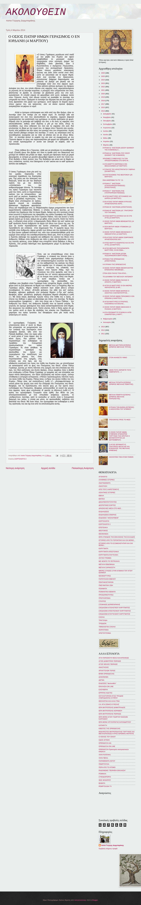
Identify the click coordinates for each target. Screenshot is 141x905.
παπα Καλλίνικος (105, 755)
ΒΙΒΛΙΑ (101, 496)
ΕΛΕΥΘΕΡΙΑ (103, 690)
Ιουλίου (106, 131)
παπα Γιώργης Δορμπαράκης (112, 845)
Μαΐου (105, 138)
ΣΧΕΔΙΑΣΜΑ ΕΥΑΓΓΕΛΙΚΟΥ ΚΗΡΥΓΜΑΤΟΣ (114, 614)
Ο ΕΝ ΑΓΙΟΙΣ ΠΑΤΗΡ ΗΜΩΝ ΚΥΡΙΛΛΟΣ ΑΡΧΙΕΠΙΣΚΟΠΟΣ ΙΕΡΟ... (117, 202)
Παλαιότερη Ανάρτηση (83, 468)
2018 (103, 100)
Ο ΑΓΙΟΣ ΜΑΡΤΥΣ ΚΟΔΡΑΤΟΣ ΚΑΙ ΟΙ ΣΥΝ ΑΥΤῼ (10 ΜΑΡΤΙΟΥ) (118, 244)
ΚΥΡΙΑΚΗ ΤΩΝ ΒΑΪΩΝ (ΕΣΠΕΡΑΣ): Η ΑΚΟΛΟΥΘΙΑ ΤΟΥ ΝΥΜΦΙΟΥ (121, 408)
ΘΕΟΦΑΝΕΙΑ (103, 534)
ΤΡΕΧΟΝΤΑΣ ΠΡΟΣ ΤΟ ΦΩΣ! (119, 420)
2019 (103, 97)
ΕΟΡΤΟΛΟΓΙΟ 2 (20, 459)
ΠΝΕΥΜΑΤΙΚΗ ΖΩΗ (106, 585)
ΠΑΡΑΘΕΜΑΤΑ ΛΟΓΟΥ (107, 761)
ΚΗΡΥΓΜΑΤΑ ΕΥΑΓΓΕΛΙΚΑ (108, 555)
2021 (103, 90)
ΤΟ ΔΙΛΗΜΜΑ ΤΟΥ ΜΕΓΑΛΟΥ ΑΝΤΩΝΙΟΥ (118, 277)
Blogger (95, 900)
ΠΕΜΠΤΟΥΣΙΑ (104, 764)
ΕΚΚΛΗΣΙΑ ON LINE (106, 686)
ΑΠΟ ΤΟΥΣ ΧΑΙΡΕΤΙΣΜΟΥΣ (109, 489)
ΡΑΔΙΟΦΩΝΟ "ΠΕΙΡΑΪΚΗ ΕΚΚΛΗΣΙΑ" (112, 770)
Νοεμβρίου (107, 117)
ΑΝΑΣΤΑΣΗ (103, 486)
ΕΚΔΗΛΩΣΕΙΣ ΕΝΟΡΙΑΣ (107, 515)
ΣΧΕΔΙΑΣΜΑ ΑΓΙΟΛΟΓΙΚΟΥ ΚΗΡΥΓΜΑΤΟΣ (114, 608)
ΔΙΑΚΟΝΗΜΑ (103, 677)
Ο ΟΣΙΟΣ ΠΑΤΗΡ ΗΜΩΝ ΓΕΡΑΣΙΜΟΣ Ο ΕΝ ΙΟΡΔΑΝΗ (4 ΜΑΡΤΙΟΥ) (118, 297)
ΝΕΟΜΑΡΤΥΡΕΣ (105, 576)
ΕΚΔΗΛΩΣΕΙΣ (104, 512)
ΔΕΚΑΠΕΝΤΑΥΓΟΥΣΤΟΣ (108, 502)
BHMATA (102, 783)
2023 (103, 83)
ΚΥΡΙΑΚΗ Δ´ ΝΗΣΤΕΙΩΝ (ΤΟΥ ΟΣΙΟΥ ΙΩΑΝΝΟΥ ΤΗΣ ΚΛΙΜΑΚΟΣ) (116, 154)
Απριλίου (106, 141)
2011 (103, 334)
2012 (103, 330)
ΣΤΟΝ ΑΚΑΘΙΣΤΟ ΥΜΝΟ (118, 357)
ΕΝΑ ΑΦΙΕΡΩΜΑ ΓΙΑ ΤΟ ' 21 (113, 180)
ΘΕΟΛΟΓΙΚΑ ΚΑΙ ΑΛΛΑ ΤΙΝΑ (109, 701)
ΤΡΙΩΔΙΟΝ (102, 623)
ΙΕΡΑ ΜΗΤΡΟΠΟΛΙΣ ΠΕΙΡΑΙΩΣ (110, 714)
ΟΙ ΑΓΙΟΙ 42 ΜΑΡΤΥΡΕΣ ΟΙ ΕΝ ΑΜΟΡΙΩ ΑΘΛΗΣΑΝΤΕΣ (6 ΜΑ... (117, 286)
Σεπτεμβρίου (108, 124)
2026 (103, 73)
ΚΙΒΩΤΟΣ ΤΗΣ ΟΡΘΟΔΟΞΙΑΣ (109, 728)
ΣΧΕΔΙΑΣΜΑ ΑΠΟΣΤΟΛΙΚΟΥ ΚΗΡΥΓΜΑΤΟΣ (115, 611)
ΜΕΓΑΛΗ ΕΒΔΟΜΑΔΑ (107, 564)
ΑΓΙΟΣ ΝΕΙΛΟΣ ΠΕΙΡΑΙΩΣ (108, 664)
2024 (103, 80)
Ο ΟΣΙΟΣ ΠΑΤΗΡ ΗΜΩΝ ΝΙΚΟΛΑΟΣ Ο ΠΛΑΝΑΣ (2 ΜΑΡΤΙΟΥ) (117, 308)
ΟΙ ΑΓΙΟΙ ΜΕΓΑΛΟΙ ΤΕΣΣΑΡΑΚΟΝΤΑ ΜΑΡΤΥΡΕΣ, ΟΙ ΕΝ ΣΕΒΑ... (116, 249)
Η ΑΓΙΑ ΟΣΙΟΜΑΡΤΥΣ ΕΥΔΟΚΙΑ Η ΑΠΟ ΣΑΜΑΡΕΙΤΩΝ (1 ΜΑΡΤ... (117, 313)
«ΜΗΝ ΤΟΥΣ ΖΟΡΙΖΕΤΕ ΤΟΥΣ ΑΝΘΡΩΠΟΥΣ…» (120, 371)
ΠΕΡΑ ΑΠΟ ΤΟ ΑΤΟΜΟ (107, 767)
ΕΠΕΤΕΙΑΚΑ (103, 527)
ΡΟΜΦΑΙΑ (102, 774)
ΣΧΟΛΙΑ (102, 617)
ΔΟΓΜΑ (101, 680)
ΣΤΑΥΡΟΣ (102, 601)
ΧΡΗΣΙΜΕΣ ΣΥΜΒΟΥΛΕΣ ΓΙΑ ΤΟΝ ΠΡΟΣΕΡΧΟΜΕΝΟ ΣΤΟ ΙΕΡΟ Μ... (116, 159)
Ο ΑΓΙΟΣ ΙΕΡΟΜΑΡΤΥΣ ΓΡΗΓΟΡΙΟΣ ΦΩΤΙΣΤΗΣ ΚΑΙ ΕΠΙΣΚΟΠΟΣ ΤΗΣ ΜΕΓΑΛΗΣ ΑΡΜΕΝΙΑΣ (119, 447)
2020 (103, 94)
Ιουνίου (106, 134)
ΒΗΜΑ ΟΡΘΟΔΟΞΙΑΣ (106, 674)
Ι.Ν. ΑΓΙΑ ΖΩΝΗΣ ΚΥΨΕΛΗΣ (109, 704)
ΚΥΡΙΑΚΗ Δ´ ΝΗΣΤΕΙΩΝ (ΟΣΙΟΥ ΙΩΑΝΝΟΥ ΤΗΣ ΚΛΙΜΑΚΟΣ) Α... (118, 149)
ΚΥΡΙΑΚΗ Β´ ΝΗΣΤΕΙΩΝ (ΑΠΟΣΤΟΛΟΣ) (117, 207)
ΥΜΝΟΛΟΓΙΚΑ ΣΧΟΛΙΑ (107, 627)
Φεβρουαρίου (108, 319)
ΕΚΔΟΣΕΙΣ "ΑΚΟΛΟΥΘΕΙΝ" (109, 518)
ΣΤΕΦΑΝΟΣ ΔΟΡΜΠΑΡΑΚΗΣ (109, 604)
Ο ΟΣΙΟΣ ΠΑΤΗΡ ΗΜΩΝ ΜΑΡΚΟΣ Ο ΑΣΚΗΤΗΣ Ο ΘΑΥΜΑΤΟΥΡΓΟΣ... (116, 292)
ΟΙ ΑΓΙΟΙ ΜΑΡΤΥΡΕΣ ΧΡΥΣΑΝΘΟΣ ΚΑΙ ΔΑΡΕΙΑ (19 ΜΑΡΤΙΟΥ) (117, 197)
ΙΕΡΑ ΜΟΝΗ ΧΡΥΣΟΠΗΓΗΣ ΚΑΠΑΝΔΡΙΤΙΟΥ (115, 722)
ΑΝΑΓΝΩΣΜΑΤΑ (104, 483)
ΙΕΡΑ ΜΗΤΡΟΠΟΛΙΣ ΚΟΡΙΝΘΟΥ (110, 711)
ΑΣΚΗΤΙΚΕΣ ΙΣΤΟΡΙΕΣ (107, 492)
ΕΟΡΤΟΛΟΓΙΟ (104, 521)
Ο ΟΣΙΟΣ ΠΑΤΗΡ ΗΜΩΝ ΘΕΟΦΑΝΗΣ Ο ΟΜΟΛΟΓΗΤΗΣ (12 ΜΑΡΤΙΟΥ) (117, 233)
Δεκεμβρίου (107, 114)
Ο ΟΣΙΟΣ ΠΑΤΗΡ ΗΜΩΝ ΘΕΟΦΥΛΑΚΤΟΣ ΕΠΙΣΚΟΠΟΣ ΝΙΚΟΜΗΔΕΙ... (118, 269)
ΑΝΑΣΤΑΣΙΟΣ (104, 667)
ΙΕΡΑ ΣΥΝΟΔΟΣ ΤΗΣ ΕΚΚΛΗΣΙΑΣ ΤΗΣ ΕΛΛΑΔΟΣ (117, 537)
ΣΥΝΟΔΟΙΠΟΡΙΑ (105, 777)
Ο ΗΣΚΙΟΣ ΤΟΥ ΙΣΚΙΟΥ (107, 737)
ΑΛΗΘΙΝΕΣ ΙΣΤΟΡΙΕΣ (107, 480)
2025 (103, 76)
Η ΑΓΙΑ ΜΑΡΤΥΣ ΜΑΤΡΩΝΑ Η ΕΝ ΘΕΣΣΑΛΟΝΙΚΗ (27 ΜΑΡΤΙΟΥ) (115, 165)
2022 (103, 87)
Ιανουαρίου (107, 322)
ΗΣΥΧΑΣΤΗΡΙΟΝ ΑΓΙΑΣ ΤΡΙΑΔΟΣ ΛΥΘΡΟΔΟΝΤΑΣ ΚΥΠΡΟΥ (111, 697)
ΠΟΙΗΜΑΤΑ (103, 589)
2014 (103, 111)
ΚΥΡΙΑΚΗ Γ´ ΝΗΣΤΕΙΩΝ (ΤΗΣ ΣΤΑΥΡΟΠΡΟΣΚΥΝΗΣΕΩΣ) (114, 192)
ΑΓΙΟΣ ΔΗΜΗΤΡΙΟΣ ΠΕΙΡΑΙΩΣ (110, 661)
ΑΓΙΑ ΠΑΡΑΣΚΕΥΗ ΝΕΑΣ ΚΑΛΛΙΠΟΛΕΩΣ (114, 658)
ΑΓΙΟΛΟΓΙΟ (103, 477)
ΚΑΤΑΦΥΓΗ (103, 725)
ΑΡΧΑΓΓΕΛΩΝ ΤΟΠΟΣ (107, 671)
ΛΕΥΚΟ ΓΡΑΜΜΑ (105, 558)
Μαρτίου (106, 145)
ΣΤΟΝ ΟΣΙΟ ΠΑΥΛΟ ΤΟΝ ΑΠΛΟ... (115, 273)
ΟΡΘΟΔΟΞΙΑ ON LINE (107, 746)
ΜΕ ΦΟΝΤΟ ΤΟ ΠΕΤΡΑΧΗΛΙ (109, 561)
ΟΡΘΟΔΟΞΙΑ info (105, 743)
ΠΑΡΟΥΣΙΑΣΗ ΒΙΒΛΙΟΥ (107, 579)
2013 (103, 327)
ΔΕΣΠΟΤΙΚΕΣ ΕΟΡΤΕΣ (107, 505)
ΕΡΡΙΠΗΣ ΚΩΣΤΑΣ (105, 693)
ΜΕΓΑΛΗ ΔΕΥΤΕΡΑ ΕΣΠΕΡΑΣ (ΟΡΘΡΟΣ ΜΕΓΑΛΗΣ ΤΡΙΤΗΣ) (120, 346)
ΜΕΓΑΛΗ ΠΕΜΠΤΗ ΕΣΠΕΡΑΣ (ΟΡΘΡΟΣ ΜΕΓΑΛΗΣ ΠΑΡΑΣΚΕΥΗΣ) (120, 397)
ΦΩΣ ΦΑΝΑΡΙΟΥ (105, 780)
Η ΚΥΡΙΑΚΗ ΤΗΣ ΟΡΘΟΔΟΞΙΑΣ (114, 264)
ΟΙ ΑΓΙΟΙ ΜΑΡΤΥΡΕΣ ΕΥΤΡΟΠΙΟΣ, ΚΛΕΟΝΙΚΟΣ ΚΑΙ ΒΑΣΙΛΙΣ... (115, 302)
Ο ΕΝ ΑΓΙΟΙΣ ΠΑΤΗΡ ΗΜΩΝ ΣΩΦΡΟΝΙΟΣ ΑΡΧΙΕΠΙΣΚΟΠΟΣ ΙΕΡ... (118, 238)
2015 (103, 107)
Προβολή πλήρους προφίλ (108, 849)
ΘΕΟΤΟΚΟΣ (103, 531)
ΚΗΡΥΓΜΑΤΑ (103, 548)
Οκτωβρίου (107, 121)
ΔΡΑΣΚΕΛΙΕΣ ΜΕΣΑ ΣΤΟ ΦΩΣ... (110, 508)
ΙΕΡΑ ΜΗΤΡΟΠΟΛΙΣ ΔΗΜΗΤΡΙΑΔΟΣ (112, 707)
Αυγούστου (107, 128)
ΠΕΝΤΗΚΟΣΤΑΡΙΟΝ (106, 582)
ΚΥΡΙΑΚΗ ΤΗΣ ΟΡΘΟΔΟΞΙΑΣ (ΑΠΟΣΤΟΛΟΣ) (113, 260)
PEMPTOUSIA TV (105, 786)
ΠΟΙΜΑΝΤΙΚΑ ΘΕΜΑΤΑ (107, 592)
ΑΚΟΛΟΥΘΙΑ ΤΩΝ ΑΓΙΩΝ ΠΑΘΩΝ (121, 457)
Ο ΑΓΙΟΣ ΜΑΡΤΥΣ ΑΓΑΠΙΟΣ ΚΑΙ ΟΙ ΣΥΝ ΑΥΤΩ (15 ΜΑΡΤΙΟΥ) (117, 217)
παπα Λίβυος (103, 758)
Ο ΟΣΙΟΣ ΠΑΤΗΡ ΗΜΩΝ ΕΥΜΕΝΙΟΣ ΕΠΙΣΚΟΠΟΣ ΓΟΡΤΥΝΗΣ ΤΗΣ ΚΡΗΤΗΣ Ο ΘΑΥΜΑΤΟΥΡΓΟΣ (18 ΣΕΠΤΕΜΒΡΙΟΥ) (119, 436)
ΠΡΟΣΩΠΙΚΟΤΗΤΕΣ (106, 595)
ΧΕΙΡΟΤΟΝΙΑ (103, 630)
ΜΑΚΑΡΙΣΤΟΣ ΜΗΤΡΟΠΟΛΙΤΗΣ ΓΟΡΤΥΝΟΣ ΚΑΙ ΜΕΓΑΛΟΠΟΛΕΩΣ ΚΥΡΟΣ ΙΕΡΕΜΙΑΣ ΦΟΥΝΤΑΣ (116, 733)
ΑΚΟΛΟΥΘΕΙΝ (36, 12)
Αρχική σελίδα (48, 468)
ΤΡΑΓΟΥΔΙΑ (103, 620)
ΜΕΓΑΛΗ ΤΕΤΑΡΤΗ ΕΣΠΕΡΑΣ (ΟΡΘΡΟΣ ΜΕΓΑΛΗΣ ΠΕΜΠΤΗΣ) (121, 383)
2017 (103, 104)
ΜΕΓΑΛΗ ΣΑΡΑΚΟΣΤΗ (107, 567)
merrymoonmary (80, 900)
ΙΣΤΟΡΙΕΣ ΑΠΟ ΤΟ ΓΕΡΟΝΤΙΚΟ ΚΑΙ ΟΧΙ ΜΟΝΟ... (117, 540)
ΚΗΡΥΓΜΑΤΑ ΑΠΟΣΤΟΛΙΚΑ (109, 552)
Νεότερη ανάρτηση (15, 468)
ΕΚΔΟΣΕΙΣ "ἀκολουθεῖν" (107, 683)
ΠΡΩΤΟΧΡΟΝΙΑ (104, 598)
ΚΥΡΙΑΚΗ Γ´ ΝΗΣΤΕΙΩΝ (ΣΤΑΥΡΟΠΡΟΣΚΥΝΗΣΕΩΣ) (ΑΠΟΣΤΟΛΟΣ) (114, 185)
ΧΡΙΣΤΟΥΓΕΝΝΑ (105, 633)
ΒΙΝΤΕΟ (102, 499)
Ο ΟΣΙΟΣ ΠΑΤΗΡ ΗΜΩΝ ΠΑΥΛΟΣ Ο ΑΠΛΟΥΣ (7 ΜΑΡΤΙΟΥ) (116, 281)
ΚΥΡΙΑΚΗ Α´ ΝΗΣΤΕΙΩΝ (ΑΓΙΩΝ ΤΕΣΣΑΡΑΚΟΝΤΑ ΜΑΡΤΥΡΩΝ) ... (116, 254)
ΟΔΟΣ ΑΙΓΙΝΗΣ (104, 740)
